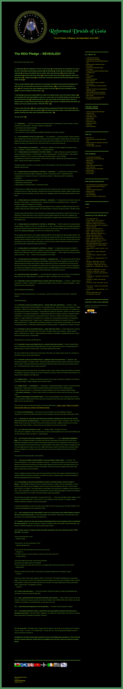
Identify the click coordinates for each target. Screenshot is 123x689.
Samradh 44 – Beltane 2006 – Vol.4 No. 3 (95, 261)
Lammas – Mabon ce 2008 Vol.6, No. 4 (95, 238)
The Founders (89, 69)
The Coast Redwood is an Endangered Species (97, 184)
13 (63, 75)
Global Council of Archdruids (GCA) (94, 165)
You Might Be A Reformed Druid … (94, 98)
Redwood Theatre (90, 191)
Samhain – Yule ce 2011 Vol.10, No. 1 (94, 222)
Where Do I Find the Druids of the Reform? (96, 94)
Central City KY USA (91, 115)
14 (23, 77)
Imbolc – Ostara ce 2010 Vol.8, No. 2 (94, 231)
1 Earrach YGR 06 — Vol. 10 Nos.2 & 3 (95, 220)
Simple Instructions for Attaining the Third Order (97, 142)
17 (32, 84)
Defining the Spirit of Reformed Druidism (95, 64)
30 (25, 117)
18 (55, 86)
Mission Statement (90, 80)
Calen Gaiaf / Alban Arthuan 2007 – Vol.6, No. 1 (97, 243)
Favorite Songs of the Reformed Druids (95, 158)
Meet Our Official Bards (91, 79)
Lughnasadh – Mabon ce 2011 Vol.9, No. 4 (96, 223)
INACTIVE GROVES (91, 126)
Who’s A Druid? (89, 95)
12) (42, 75)
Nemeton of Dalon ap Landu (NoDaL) (94, 168)
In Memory (88, 77)
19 (18, 88)
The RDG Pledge (90, 144)
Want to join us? (90, 137)
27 (74, 108)
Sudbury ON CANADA (91, 123)
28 (43, 110)
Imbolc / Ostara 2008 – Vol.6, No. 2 (94, 241)
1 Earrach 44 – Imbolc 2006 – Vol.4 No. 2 (95, 263)
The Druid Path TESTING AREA (93, 157)
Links (87, 207)
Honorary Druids (90, 75)
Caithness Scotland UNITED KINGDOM (95, 111)
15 (35, 77)
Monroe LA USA (90, 120)
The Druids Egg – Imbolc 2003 (93, 294)
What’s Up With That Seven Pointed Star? (95, 92)
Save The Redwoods (91, 194)
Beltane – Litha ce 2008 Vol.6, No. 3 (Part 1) (96, 240)
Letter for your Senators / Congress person (96, 196)
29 (54, 112)
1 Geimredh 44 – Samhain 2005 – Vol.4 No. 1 (96, 264)
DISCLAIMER (89, 66)
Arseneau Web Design (19, 680)
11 (23, 75)
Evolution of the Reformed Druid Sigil (94, 67)
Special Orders (89, 160)
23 (30, 99)
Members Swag (89, 170)
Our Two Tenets (89, 84)
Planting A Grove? (90, 162)
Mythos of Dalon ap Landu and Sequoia (95, 82)
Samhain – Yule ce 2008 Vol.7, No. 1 (94, 236)
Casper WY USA (90, 113)
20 (56, 88)
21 (43, 90)
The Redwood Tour (90, 193)
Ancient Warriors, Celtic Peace (93, 59)
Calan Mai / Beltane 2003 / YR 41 (93, 292)
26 (32, 108)
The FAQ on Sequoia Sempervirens (94, 189)
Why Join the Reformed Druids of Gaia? (95, 97)
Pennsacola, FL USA (91, 121)
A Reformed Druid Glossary (92, 57)
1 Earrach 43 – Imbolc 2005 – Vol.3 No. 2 (95, 271)
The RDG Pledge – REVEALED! (93, 146)
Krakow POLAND (90, 118)
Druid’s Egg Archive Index (92, 218)
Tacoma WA (89, 124)
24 (46, 101)
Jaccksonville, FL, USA (91, 116)
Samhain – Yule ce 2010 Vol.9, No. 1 (94, 228)
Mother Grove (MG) (90, 167)
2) (51, 68)
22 (77, 95)
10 (61, 73)
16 (23, 79)
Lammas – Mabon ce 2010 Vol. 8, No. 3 (95, 230)
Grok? (87, 74)
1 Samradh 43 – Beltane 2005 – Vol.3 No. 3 (96, 269)
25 (50, 103)
